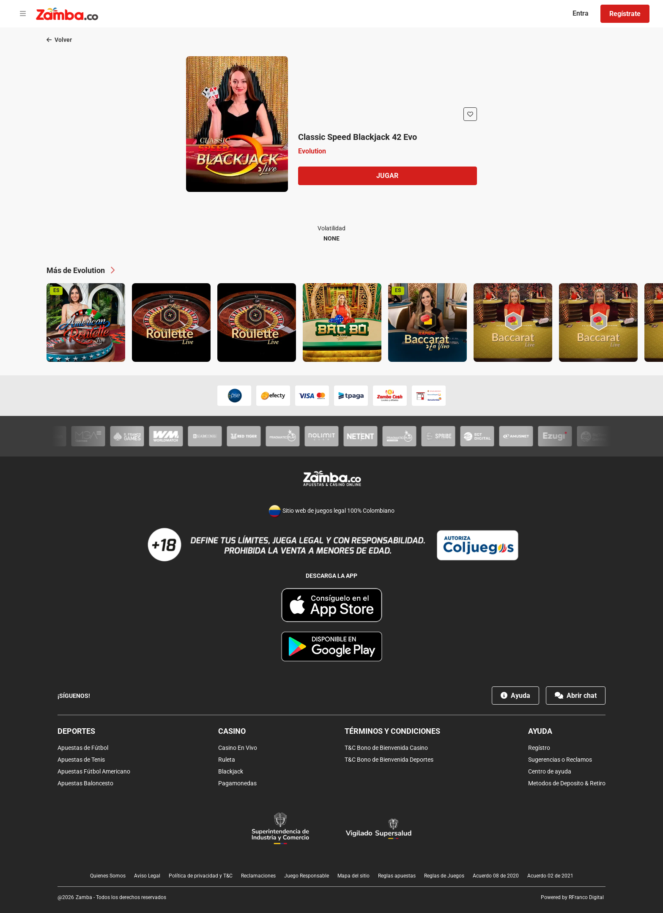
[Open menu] (23, 14)
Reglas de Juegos (444, 876)
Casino (232, 731)
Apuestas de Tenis (81, 759)
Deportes (76, 731)
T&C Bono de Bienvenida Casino (386, 747)
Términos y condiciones (392, 731)
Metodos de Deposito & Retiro (566, 783)
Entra (581, 13)
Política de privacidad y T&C (201, 876)
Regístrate (625, 14)
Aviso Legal (147, 876)
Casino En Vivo (237, 747)
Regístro (539, 747)
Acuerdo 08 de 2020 (496, 876)
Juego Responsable (306, 876)
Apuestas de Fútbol (83, 747)
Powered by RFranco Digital (572, 897)
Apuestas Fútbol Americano (94, 771)
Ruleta (226, 759)
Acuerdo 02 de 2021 (550, 876)
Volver (59, 39)
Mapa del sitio (353, 876)
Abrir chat (576, 696)
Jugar (387, 176)
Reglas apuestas (397, 876)
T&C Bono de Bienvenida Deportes (389, 759)
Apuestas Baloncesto (85, 783)
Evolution (312, 151)
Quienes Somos (108, 876)
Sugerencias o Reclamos (560, 759)
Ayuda (515, 696)
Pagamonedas (237, 783)
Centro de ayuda (549, 771)
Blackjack (230, 771)
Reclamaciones (258, 876)
